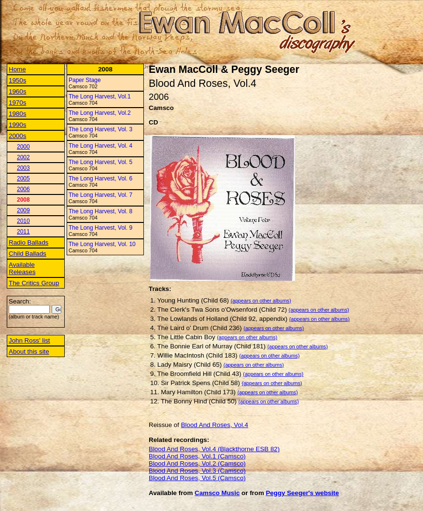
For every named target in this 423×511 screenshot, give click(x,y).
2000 (23, 146)
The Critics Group (34, 283)
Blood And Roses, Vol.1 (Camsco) (197, 456)
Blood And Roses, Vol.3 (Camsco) (197, 470)
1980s (17, 113)
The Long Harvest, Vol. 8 (100, 211)
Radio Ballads (28, 242)
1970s (17, 102)
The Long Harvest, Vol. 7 (100, 195)
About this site (29, 351)
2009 (23, 210)
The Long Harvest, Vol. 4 (100, 145)
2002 (23, 157)
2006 (23, 189)
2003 (23, 168)
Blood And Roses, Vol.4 (214, 424)
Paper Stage (85, 80)
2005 (23, 178)
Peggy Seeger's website (302, 493)
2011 (23, 231)
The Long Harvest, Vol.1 (100, 96)
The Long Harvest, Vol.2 (100, 113)
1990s (17, 124)
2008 (23, 199)
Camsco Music (217, 493)
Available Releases (22, 268)
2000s (17, 135)
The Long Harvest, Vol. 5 (100, 162)
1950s (17, 80)
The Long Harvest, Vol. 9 (100, 227)
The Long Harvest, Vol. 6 (100, 178)
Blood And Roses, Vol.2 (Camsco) (197, 463)
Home (17, 69)
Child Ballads (27, 253)
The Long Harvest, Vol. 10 (102, 244)
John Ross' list (29, 340)
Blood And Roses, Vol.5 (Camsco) (197, 478)
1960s (17, 91)
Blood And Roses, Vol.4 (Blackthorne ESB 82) (214, 449)
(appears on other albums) (261, 301)
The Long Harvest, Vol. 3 (100, 129)
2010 (23, 221)
